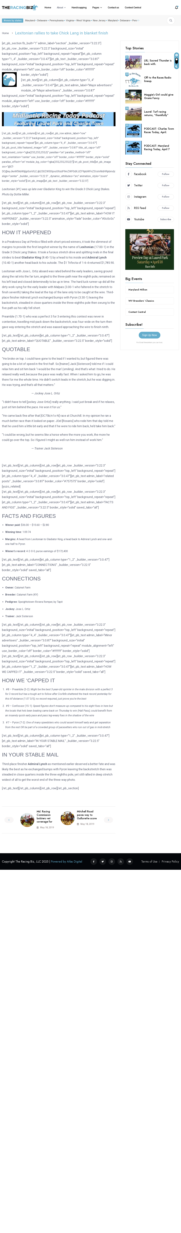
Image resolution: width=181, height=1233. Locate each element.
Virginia (69, 20)
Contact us (113, 7)
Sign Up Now (149, 335)
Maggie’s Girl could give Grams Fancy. (158, 96)
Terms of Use (149, 861)
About (60, 7)
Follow (165, 174)
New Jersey (98, 20)
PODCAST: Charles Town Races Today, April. (159, 130)
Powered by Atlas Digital (66, 861)
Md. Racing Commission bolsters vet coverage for (44, 817)
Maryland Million (137, 289)
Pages (95, 7)
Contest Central (133, 7)
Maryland (29, 20)
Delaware (42, 20)
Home (48, 7)
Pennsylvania (56, 20)
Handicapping (79, 7)
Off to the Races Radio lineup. (157, 79)
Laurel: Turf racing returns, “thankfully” (156, 113)
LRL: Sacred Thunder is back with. (157, 62)
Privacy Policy (170, 861)
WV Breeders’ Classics (141, 301)
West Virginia (83, 20)
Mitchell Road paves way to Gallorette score (87, 815)
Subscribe (165, 219)
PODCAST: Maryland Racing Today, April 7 (157, 147)
